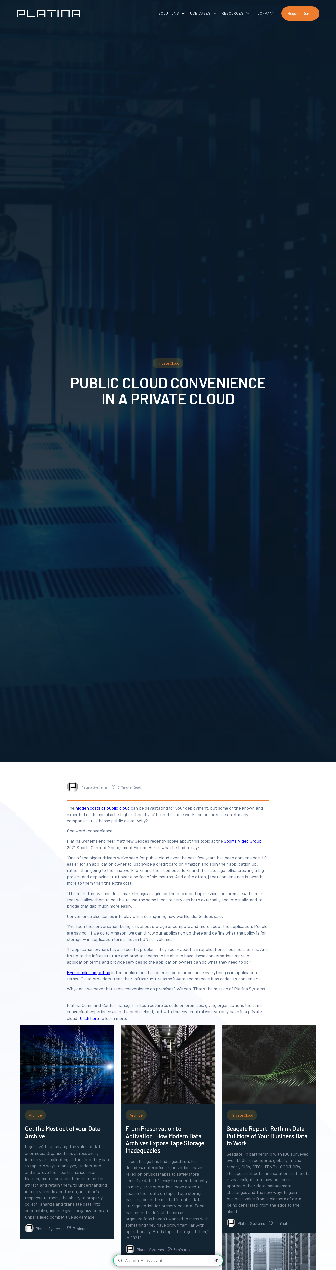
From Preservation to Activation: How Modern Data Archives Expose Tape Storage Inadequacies (165, 1139)
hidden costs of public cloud (102, 808)
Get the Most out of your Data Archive (62, 1132)
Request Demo (300, 13)
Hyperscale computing (88, 972)
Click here (89, 1018)
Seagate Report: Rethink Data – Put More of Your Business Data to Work (267, 1136)
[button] (170, 13)
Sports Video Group (243, 841)
